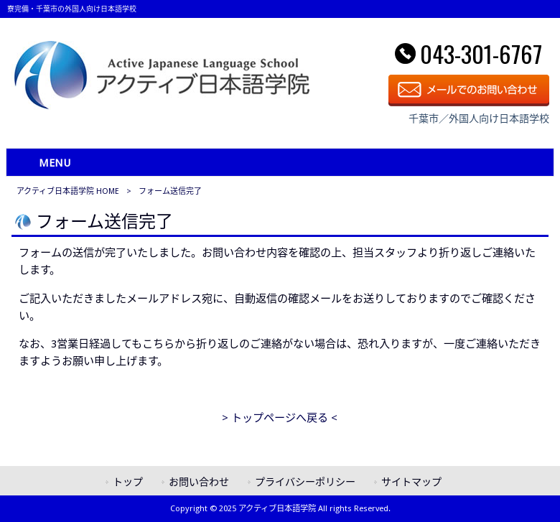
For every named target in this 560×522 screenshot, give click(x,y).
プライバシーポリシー (305, 482)
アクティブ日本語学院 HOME (68, 191)
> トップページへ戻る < (279, 417)
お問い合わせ (199, 482)
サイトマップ (411, 482)
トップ (128, 482)
